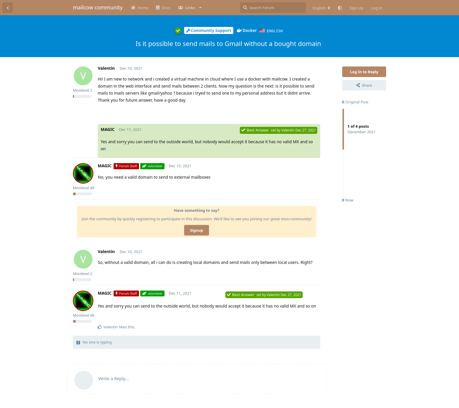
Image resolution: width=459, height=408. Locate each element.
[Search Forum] (273, 7)
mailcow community (98, 7)
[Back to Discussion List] (7, 7)
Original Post (355, 101)
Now (347, 199)
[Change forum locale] (321, 8)
